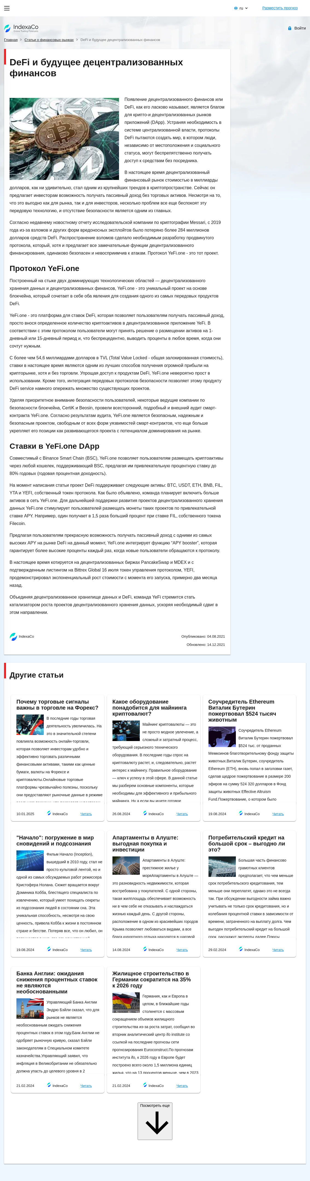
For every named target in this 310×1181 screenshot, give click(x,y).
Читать (86, 814)
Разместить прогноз (280, 8)
